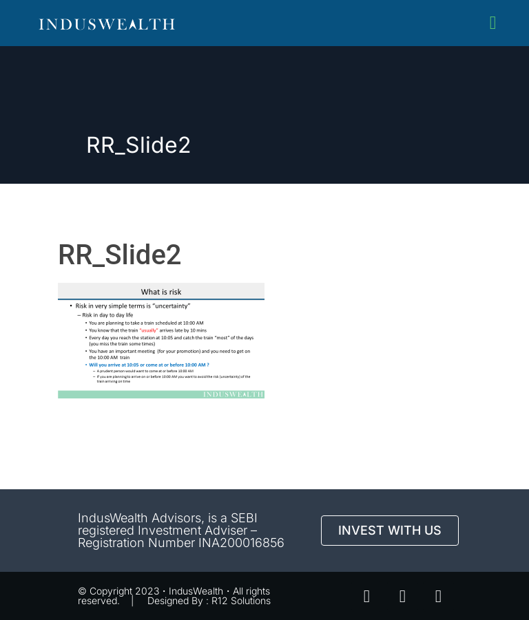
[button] (493, 23)
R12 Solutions (241, 600)
